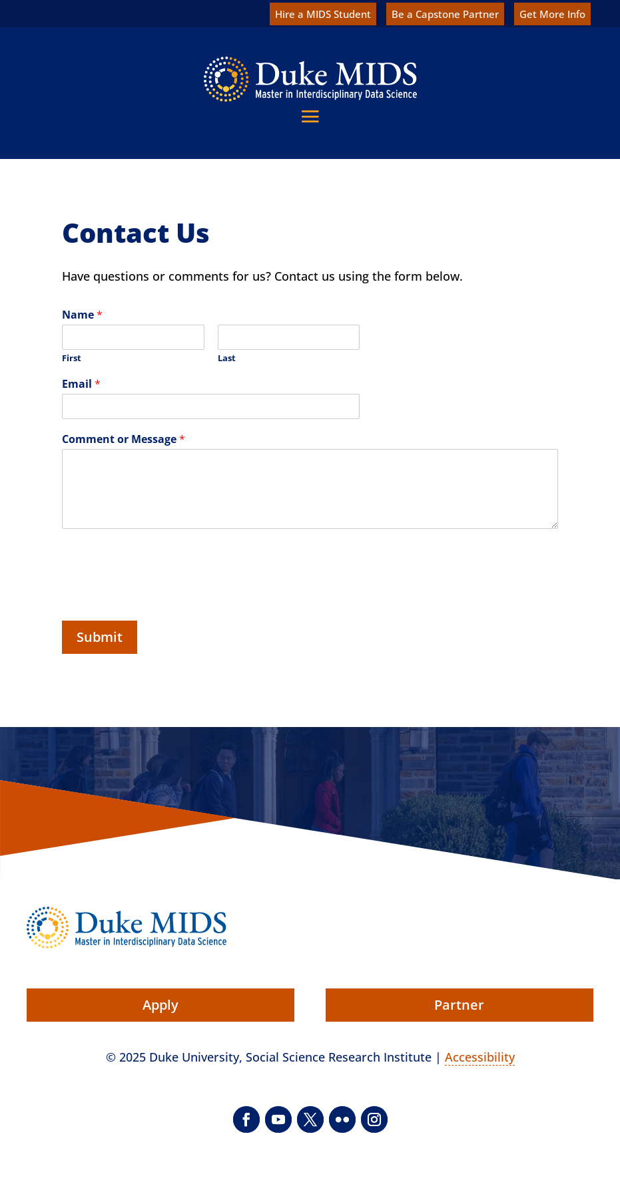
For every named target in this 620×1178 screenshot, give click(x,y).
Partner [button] (459, 1005)
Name (82, 315)
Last (227, 358)
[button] (310, 116)
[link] (310, 79)
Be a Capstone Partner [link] (445, 14)
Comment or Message (123, 439)
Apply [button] (160, 1005)
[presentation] (163, 592)
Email (81, 384)
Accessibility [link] (480, 1057)
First (71, 358)
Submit (100, 637)
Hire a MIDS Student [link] (323, 14)
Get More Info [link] (552, 14)
